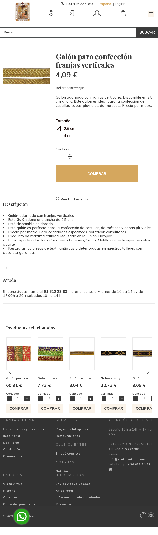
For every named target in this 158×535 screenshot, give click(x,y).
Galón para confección (61, 386)
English (120, 4)
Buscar (147, 32)
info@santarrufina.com (126, 467)
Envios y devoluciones (73, 492)
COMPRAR (96, 173)
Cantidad (63, 149)
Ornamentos (12, 464)
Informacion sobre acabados (78, 505)
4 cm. (68, 135)
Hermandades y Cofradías (23, 437)
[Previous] (12, 376)
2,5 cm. (70, 128)
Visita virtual (13, 492)
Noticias (62, 479)
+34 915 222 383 (127, 457)
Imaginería (11, 444)
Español (105, 4)
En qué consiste (68, 462)
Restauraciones (68, 444)
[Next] (146, 376)
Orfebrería (11, 457)
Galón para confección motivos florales (36, 386)
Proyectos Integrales (72, 437)
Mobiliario (11, 451)
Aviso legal (64, 499)
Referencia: (65, 88)
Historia (9, 499)
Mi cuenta (63, 512)
